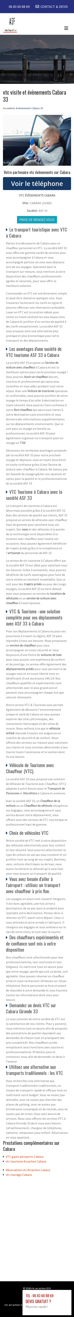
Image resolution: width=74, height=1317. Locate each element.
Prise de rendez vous (37, 220)
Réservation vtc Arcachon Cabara (28, 1170)
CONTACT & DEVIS (54, 6)
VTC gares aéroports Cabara (24, 1157)
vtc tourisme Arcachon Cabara (26, 1161)
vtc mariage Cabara (19, 1175)
